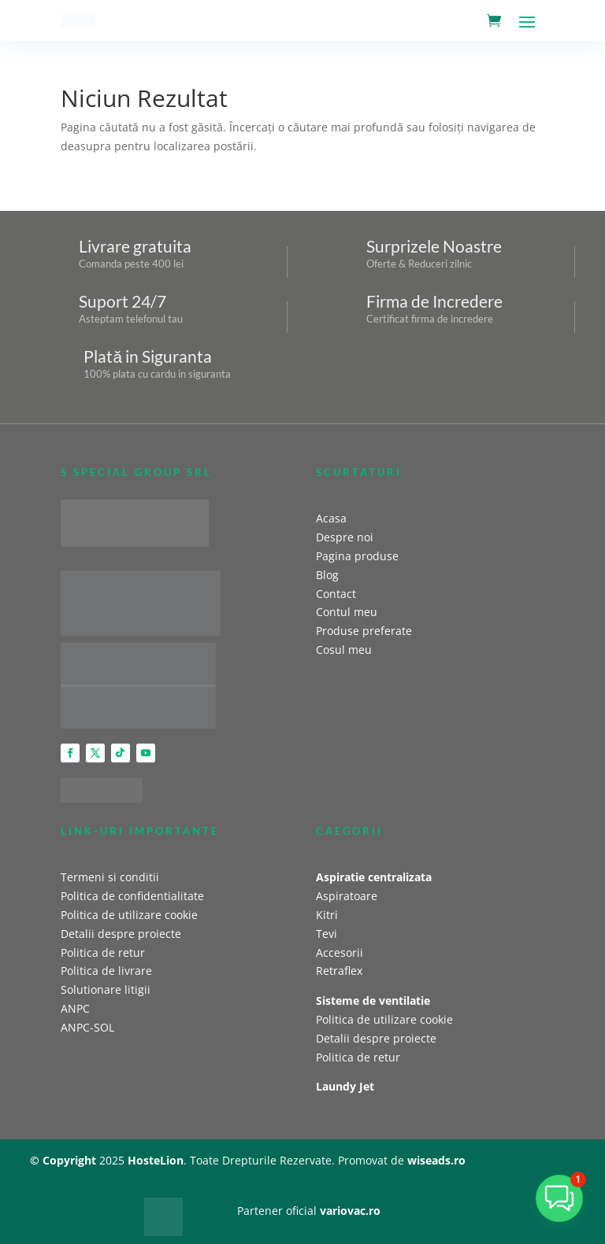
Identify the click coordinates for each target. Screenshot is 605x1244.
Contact (336, 593)
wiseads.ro (436, 1160)
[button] (559, 1198)
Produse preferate (364, 630)
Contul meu (346, 611)
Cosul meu (344, 649)
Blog (327, 574)
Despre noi (344, 537)
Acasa (331, 518)
